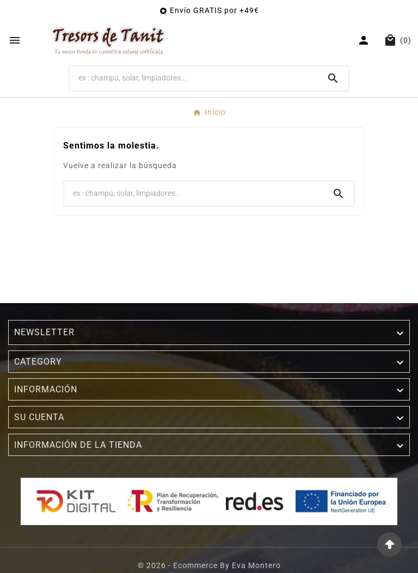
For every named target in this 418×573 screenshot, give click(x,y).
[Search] (333, 78)
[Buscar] (194, 77)
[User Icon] (365, 40)
